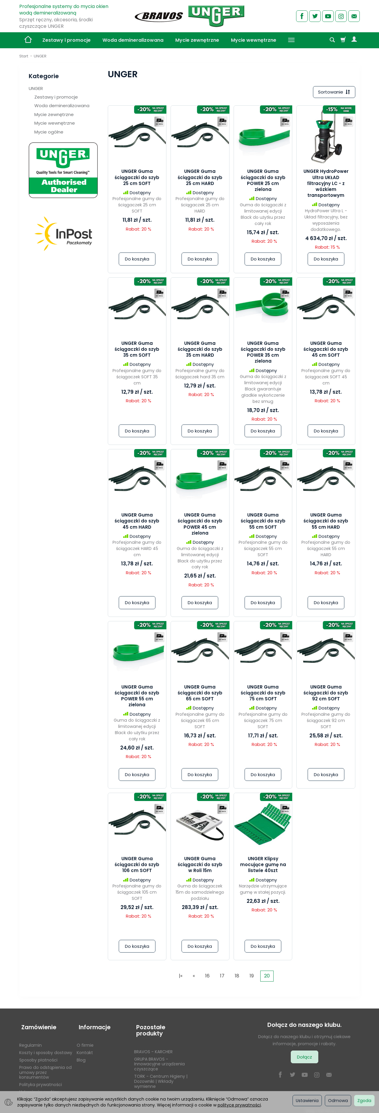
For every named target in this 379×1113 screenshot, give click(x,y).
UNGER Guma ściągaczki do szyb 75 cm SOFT (263, 694)
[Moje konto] (354, 40)
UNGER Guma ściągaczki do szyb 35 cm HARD (200, 350)
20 (267, 977)
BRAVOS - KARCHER (153, 1048)
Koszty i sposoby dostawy (45, 1049)
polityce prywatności (239, 1105)
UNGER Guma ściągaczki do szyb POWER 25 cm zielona (263, 181)
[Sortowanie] (333, 92)
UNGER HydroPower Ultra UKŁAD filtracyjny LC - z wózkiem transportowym (326, 184)
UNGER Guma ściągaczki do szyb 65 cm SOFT (200, 694)
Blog (81, 1056)
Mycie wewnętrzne (253, 40)
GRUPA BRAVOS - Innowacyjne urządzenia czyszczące (159, 1060)
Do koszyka (137, 260)
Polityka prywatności (40, 1081)
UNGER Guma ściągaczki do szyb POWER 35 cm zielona (263, 353)
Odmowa (338, 1101)
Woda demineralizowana (132, 40)
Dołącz (304, 1058)
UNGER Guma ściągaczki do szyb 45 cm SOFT (325, 350)
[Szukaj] (332, 40)
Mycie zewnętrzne (197, 40)
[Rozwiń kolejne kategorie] (291, 40)
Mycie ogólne (48, 132)
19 (252, 977)
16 (207, 977)
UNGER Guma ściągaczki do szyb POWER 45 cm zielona (200, 525)
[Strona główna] (190, 15)
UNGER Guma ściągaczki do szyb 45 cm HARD (137, 522)
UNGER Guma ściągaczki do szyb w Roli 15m (200, 865)
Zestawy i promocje (66, 40)
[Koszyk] (343, 40)
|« (180, 977)
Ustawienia (307, 1101)
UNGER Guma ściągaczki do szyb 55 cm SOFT (263, 522)
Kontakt (85, 1049)
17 (222, 977)
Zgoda (364, 1101)
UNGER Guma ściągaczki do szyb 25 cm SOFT (137, 178)
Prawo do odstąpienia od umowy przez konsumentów (45, 1069)
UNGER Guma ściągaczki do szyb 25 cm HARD (200, 178)
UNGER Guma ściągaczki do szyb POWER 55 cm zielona (137, 697)
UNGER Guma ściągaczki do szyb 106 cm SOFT (137, 865)
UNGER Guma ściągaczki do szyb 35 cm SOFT (137, 350)
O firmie (85, 1041)
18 (237, 977)
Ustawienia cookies (39, 1088)
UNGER (36, 88)
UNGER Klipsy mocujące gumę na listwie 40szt (263, 865)
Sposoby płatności (38, 1056)
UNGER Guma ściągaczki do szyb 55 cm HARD (325, 522)
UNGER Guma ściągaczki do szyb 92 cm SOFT (325, 694)
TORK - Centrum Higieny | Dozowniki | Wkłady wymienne (160, 1077)
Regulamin (30, 1041)
